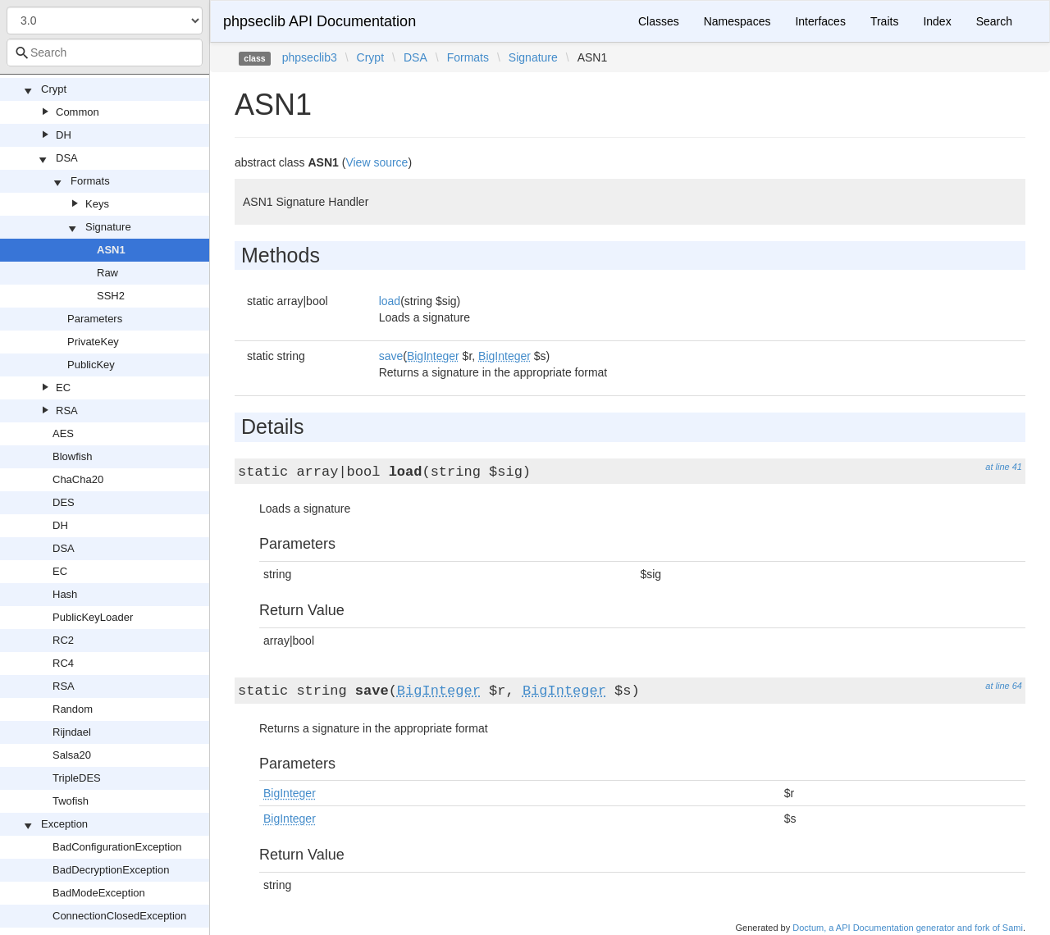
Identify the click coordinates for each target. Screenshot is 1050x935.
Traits (884, 21)
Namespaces (737, 21)
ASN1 (111, 250)
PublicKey (91, 364)
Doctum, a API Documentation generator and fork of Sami (907, 928)
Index (937, 21)
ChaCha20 (77, 479)
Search (994, 21)
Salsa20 (71, 755)
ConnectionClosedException (119, 916)
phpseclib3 (309, 57)
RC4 (63, 663)
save (391, 356)
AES (63, 433)
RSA (67, 410)
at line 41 (1003, 467)
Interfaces (820, 21)
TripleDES (76, 778)
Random (72, 709)
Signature (108, 227)
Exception (64, 824)
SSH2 (111, 296)
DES (63, 502)
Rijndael (71, 732)
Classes (658, 21)
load (389, 301)
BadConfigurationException (117, 847)
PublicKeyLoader (92, 617)
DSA (67, 158)
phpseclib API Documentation (319, 21)
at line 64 (1003, 686)
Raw (107, 273)
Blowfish (72, 456)
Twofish (70, 801)
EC (63, 387)
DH (63, 135)
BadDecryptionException (110, 870)
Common (77, 112)
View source (376, 162)
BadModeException (98, 893)
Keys (97, 204)
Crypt (53, 89)
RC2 (63, 640)
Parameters (94, 318)
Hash (64, 594)
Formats (90, 181)
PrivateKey (93, 341)
